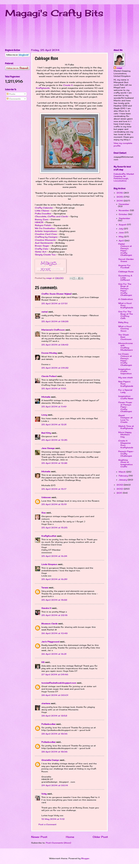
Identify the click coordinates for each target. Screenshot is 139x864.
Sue (43, 513)
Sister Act (40, 252)
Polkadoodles (48, 724)
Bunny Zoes (41, 219)
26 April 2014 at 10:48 (54, 633)
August (123, 224)
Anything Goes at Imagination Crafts (125, 463)
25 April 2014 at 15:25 (54, 527)
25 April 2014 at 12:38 (54, 463)
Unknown (46, 497)
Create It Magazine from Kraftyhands (125, 444)
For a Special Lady (125, 391)
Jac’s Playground (50, 641)
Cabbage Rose (125, 271)
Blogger (85, 858)
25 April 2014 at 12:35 (54, 440)
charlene (45, 703)
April (121, 240)
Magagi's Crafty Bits (54, 13)
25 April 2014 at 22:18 (54, 615)
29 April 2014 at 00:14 (54, 785)
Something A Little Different (125, 277)
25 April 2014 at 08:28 (54, 321)
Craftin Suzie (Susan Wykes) (56, 294)
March (122, 472)
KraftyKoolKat (48, 536)
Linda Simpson (49, 564)
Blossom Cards (49, 623)
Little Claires (42, 210)
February (124, 476)
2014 (120, 201)
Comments (14, 99)
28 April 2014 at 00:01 (54, 695)
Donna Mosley (49, 353)
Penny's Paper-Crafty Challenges (126, 453)
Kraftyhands (43, 88)
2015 (120, 197)
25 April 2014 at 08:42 (54, 345)
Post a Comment (47, 824)
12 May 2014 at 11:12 (53, 819)
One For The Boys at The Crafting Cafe (125, 314)
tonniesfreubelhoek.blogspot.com (58, 683)
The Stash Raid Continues (124, 337)
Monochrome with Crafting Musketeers (125, 346)
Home (70, 836)
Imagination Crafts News (125, 397)
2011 (120, 493)
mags (119, 68)
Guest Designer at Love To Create (125, 418)
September (124, 218)
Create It (68, 85)
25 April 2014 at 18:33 (54, 600)
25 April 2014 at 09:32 (54, 368)
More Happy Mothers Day (124, 434)
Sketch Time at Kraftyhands (126, 427)
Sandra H (46, 608)
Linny (44, 415)
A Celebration (125, 299)
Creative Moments (45, 240)
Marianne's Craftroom (53, 330)
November (124, 210)
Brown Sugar (42, 246)
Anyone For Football (124, 266)
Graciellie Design (50, 760)
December (124, 204)
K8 (42, 662)
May (121, 236)
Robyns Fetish (43, 225)
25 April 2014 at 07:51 (54, 303)
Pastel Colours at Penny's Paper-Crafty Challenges (125, 249)
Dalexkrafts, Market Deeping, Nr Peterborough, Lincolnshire (124, 177)
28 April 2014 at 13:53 (54, 716)
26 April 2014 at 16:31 (53, 654)
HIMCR (39, 222)
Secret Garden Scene (126, 260)
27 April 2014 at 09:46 (54, 674)
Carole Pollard (48, 376)
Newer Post (39, 836)
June (122, 232)
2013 (120, 485)
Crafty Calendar (44, 208)
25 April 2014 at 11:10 (53, 388)
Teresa (44, 587)
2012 (120, 489)
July (121, 228)
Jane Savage (48, 448)
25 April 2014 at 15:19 (54, 504)
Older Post (100, 836)
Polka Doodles (43, 213)
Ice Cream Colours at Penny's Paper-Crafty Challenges (125, 359)
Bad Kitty (46, 433)
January (123, 480)
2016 (120, 193)
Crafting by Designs (46, 237)
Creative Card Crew (46, 234)
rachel (44, 312)
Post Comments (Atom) (58, 843)
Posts (11, 94)
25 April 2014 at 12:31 (53, 424)
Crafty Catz (41, 249)
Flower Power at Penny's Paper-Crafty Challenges (125, 406)
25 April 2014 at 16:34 (54, 556)
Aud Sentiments (44, 243)
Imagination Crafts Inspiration (125, 371)
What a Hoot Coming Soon (125, 328)
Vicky (44, 794)
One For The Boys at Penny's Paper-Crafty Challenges (125, 289)
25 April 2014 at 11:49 (53, 406)
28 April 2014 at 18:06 (54, 734)
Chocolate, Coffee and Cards (51, 216)
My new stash (125, 377)
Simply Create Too (45, 254)
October (123, 214)
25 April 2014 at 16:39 (54, 579)
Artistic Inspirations (46, 231)
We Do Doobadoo (45, 228)
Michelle (45, 397)
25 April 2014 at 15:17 (53, 489)
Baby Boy (123, 322)
